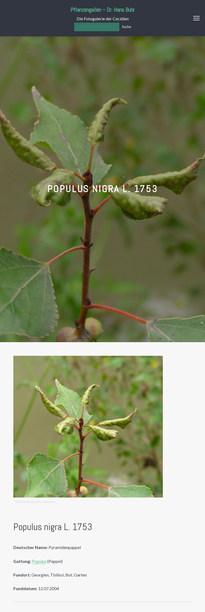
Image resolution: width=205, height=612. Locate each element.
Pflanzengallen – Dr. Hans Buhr (102, 9)
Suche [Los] (126, 27)
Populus (39, 561)
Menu (196, 18)
